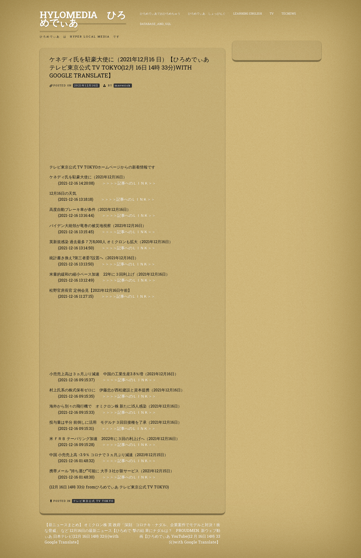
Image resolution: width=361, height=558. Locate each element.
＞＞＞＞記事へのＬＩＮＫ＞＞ (129, 183)
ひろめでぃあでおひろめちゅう (160, 13)
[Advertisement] (132, 130)
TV (272, 13)
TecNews (288, 13)
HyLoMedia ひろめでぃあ (83, 18)
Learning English (247, 13)
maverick (123, 85)
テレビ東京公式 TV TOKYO (93, 501)
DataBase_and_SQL (155, 24)
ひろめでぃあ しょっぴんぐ (207, 13)
